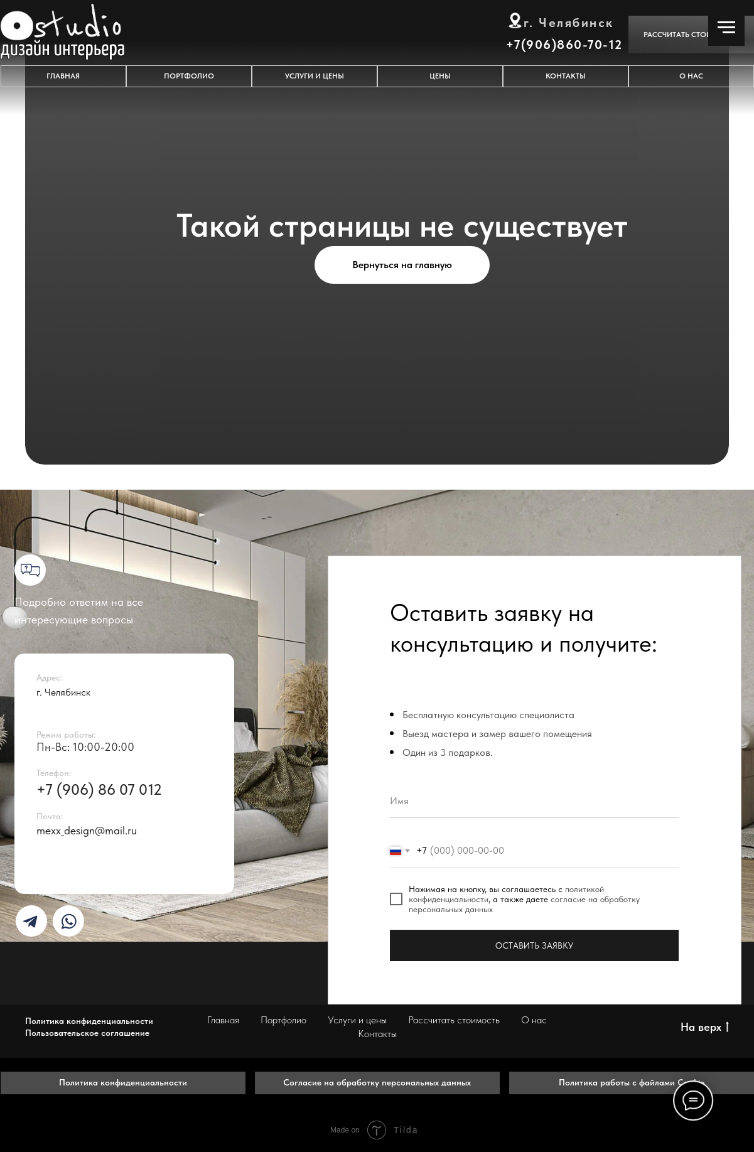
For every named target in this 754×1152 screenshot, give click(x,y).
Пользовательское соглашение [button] (87, 1033)
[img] (30, 921)
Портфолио (283, 1020)
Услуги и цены (357, 1020)
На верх (705, 1027)
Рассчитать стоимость (454, 1020)
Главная (223, 1020)
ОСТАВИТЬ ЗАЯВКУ (534, 945)
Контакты (377, 1034)
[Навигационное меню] (726, 27)
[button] (691, 34)
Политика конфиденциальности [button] (89, 1021)
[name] (534, 800)
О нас (534, 1020)
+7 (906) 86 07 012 (99, 789)
